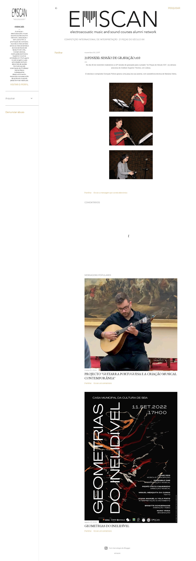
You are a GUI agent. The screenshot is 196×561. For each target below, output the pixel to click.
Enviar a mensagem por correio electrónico (110, 193)
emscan (19, 26)
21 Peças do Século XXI (132, 39)
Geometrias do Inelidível (107, 526)
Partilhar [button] (58, 52)
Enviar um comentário (103, 383)
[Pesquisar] (174, 8)
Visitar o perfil (19, 84)
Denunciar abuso (14, 112)
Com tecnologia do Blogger (117, 548)
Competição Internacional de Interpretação (90, 39)
